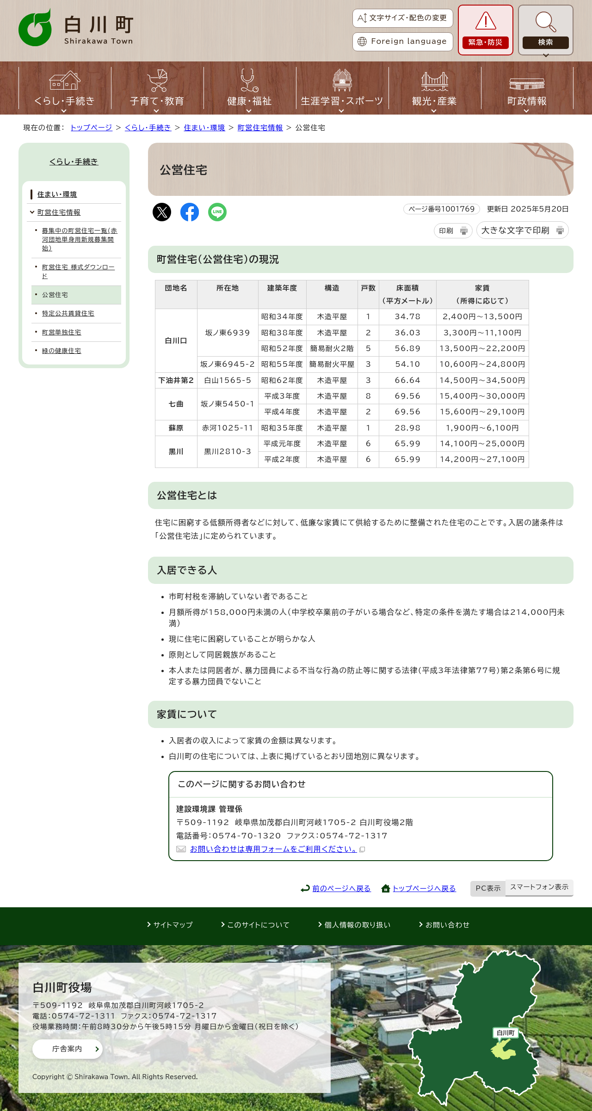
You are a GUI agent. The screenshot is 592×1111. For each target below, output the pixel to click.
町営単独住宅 (61, 332)
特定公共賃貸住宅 (68, 313)
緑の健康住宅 (61, 351)
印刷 (446, 230)
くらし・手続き (148, 127)
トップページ (91, 127)
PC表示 (488, 888)
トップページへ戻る (424, 888)
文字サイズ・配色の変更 (408, 17)
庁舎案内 (67, 1048)
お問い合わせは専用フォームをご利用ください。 (277, 849)
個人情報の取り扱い (358, 925)
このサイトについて (259, 925)
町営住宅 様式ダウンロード (78, 271)
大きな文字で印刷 (515, 230)
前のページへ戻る (342, 888)
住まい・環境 (204, 127)
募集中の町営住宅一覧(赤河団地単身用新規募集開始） (79, 240)
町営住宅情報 (260, 127)
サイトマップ (173, 925)
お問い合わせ (448, 925)
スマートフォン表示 (539, 887)
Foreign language (409, 41)
